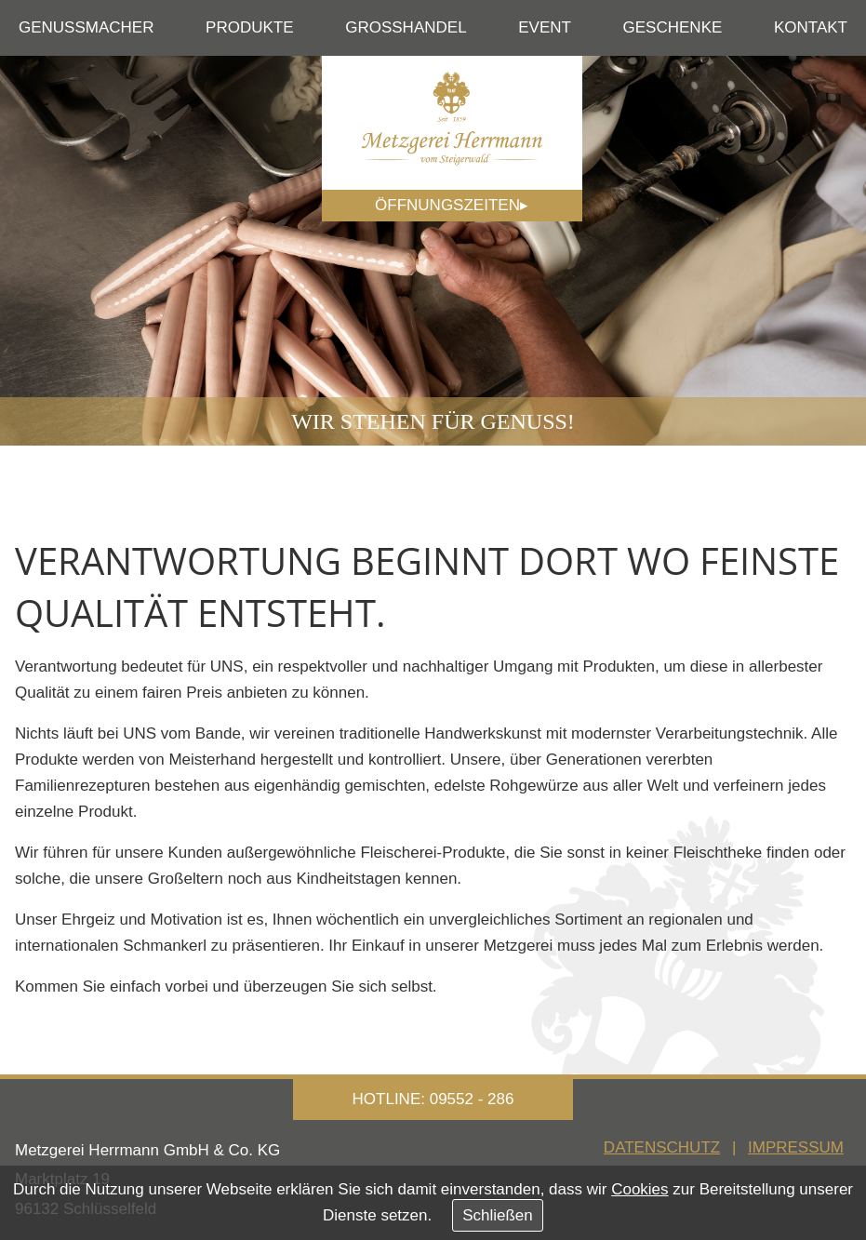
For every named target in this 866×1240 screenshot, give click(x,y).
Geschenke (673, 27)
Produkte (249, 27)
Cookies (639, 1189)
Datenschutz (662, 1147)
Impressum (796, 1147)
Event (544, 27)
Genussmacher (86, 27)
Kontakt (810, 27)
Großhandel (405, 27)
